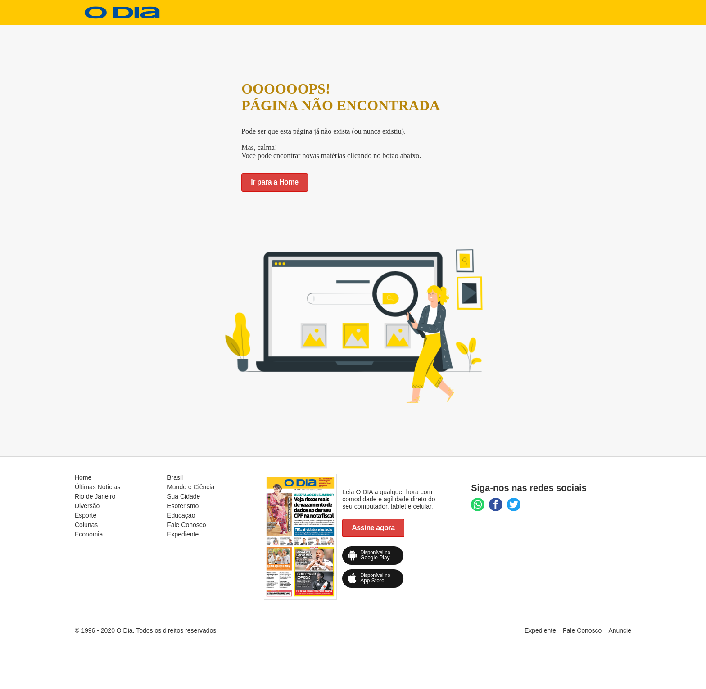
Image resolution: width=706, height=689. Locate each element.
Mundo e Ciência (190, 487)
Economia (89, 534)
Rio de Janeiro (95, 496)
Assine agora (373, 527)
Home (83, 477)
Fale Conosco (186, 524)
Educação (181, 515)
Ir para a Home (275, 182)
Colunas (86, 524)
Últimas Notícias (97, 487)
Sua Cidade (183, 496)
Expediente (183, 534)
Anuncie (619, 630)
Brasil (175, 477)
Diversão (87, 505)
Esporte (85, 515)
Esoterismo (183, 505)
